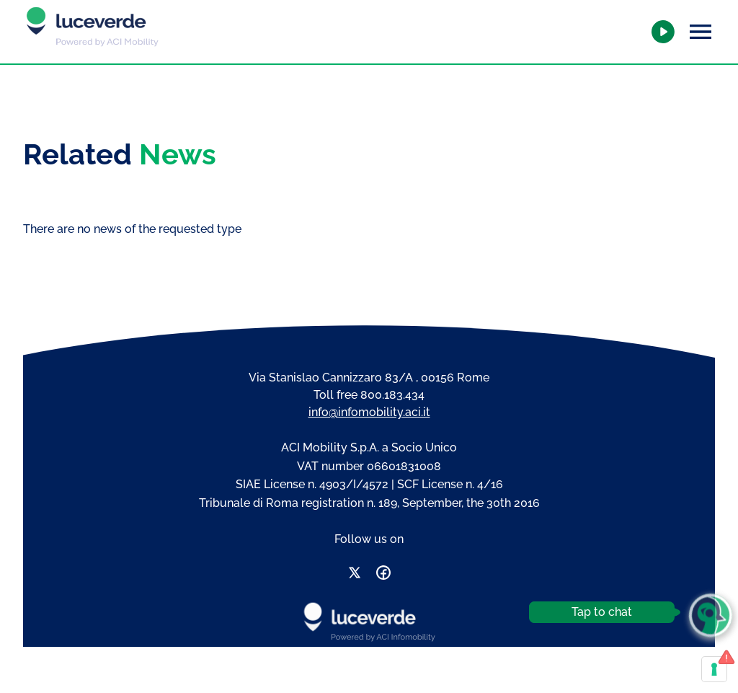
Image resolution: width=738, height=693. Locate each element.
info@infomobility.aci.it (369, 412)
